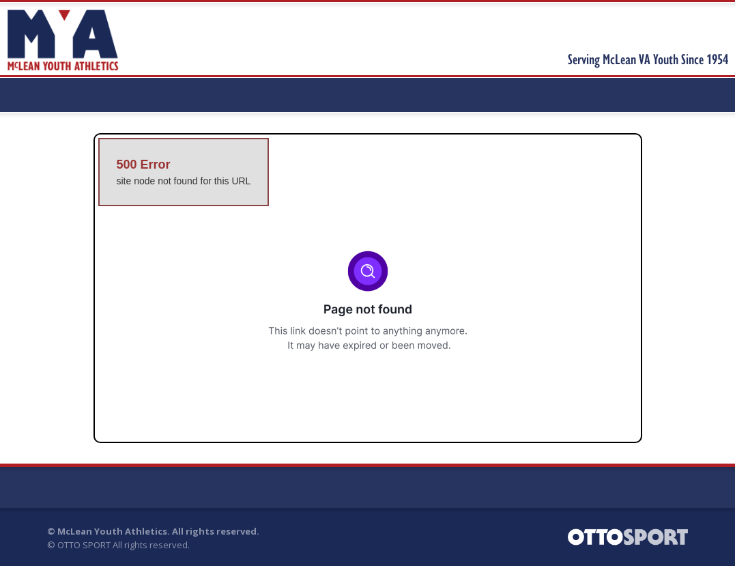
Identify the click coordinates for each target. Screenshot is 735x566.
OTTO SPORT (84, 545)
